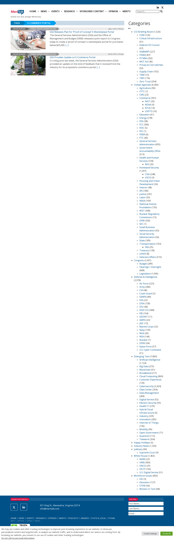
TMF (141, 78)
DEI (141, 479)
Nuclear (143, 339)
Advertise (20, 521)
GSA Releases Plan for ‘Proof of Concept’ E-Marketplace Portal (82, 31)
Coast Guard (145, 293)
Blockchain (145, 369)
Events (56, 11)
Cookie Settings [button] (150, 533)
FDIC (141, 127)
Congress (139, 260)
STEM (142, 485)
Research (69, 11)
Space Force (145, 346)
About (13, 521)
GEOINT (143, 316)
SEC (141, 223)
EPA (141, 121)
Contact (30, 521)
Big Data (143, 366)
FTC (141, 137)
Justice (142, 194)
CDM (142, 35)
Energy (143, 117)
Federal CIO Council (149, 45)
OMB (142, 462)
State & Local (98, 518)
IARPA (142, 320)
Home (33, 11)
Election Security (147, 402)
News (44, 11)
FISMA (142, 54)
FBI (141, 313)
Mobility (143, 429)
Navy (142, 329)
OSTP (142, 469)
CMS (141, 94)
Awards (85, 518)
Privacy (37, 521)
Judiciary (138, 449)
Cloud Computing (148, 376)
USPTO (148, 111)
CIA (141, 290)
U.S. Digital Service (148, 472)
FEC (141, 131)
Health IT (144, 406)
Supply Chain (146, 71)
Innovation (145, 419)
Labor (142, 197)
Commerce (144, 98)
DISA (141, 303)
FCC (141, 124)
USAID (142, 253)
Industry (143, 416)
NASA (142, 200)
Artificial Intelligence (149, 359)
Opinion (113, 11)
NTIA (147, 107)
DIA (141, 300)
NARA (142, 459)
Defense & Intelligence (145, 276)
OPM (142, 220)
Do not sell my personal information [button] (17, 538)
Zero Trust (145, 81)
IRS (141, 190)
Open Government (149, 432)
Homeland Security (149, 167)
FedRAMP (144, 51)
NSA (141, 336)
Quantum (144, 435)
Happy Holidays (142, 442)
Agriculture (145, 88)
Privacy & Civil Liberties (151, 64)
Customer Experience (150, 379)
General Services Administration (43, 29)
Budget (143, 263)
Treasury (144, 250)
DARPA (143, 296)
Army (142, 286)
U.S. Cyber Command (150, 349)
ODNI (142, 343)
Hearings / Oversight (150, 266)
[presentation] (149, 522)
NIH (147, 164)
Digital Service (146, 399)
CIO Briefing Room (143, 31)
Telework (144, 439)
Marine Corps (146, 326)
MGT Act (143, 61)
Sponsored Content (92, 11)
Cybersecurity (146, 386)
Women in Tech (147, 488)
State (142, 240)
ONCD (142, 465)
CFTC (142, 91)
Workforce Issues (143, 475)
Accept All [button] (166, 533)
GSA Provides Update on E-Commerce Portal (72, 57)
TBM (142, 74)
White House (140, 455)
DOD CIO (144, 310)
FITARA (143, 58)
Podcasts (73, 518)
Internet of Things (149, 422)
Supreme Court (147, 452)
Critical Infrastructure (150, 38)
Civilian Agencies (19, 29)
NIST (147, 101)
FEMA (142, 134)
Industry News (141, 445)
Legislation (145, 273)
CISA (147, 174)
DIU (141, 306)
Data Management (149, 392)
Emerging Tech (142, 356)
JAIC (141, 323)
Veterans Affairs (147, 257)
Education (144, 114)
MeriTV (126, 11)
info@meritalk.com (49, 508)
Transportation (147, 243)
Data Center (145, 389)
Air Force (144, 283)
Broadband (145, 373)
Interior (143, 187)
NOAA (148, 104)
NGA (141, 333)
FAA (147, 247)
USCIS (148, 177)
